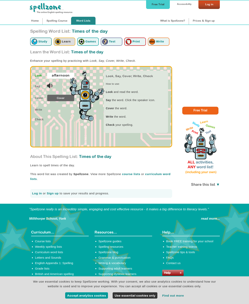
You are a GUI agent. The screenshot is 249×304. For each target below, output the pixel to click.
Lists (83, 20)
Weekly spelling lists (48, 246)
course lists (131, 174)
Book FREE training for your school (189, 241)
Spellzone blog (108, 252)
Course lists (43, 241)
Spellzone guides (109, 241)
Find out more (173, 295)
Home (35, 20)
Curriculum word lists (49, 252)
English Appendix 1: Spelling (54, 263)
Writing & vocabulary (112, 263)
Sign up (53, 193)
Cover (61, 98)
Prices (204, 20)
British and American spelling (54, 274)
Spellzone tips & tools (180, 252)
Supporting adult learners (115, 268)
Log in (37, 193)
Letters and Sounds (48, 257)
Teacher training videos (181, 246)
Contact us (173, 263)
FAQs (170, 257)
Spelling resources (110, 246)
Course (56, 20)
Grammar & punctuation (114, 257)
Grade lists (42, 268)
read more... (210, 218)
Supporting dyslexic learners (117, 274)
